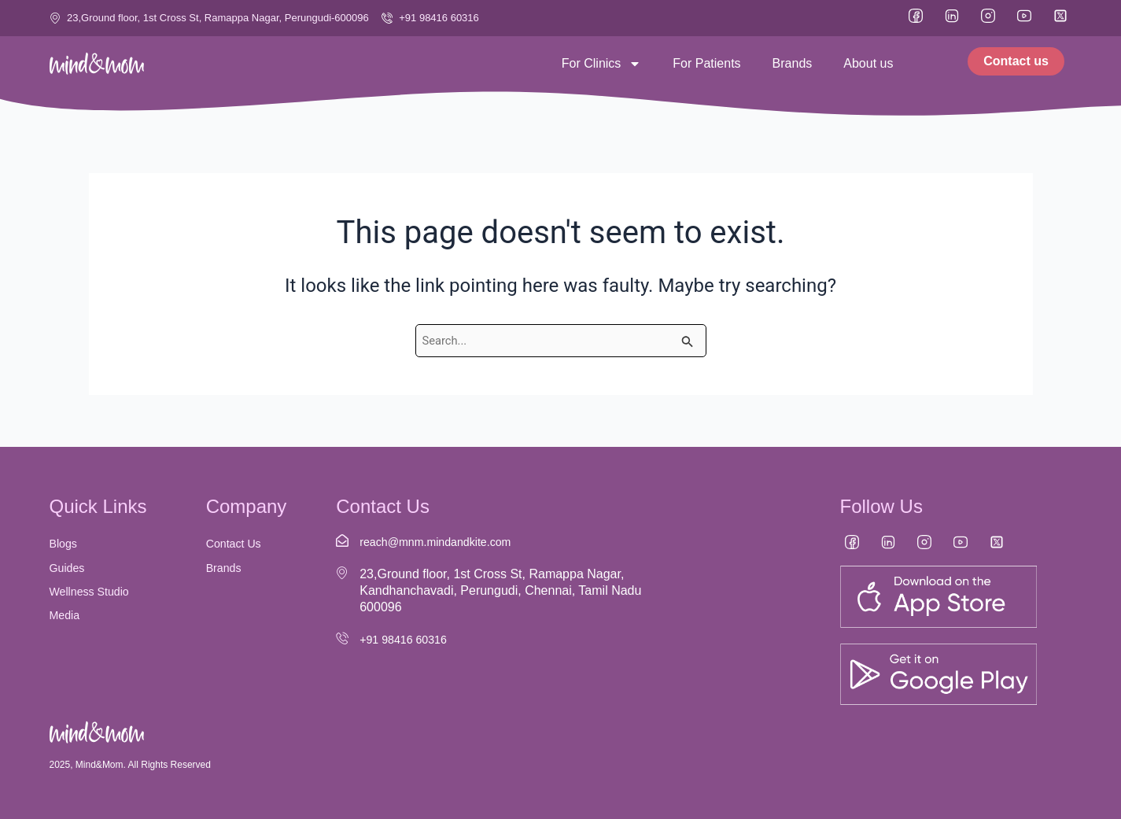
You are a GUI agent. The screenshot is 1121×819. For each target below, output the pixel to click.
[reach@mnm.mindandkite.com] (342, 540)
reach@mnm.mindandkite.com (445, 541)
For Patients (706, 63)
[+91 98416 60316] (342, 638)
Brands (793, 63)
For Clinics (602, 64)
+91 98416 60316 (409, 639)
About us (868, 63)
